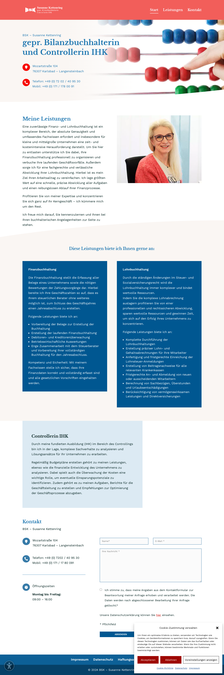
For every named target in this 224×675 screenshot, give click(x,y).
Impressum (194, 668)
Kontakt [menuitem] (195, 10)
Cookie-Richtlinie (165, 668)
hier (158, 615)
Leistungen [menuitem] (173, 10)
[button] (217, 628)
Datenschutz (181, 668)
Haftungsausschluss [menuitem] (133, 659)
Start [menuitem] (154, 10)
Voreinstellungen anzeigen (201, 659)
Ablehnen (171, 659)
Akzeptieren (148, 659)
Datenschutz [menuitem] (103, 659)
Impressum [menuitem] (80, 659)
